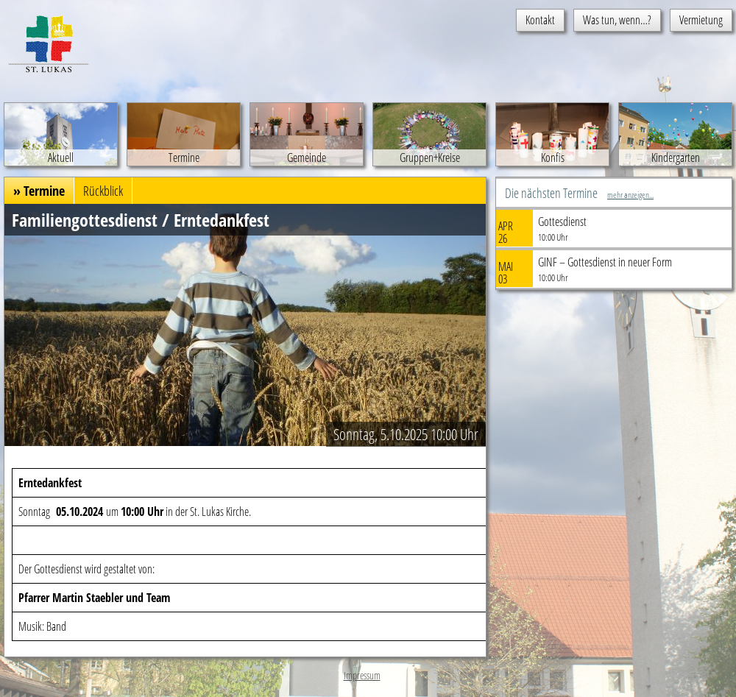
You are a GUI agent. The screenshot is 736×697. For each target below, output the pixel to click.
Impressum (362, 675)
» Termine (39, 190)
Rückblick (103, 190)
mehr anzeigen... (630, 194)
